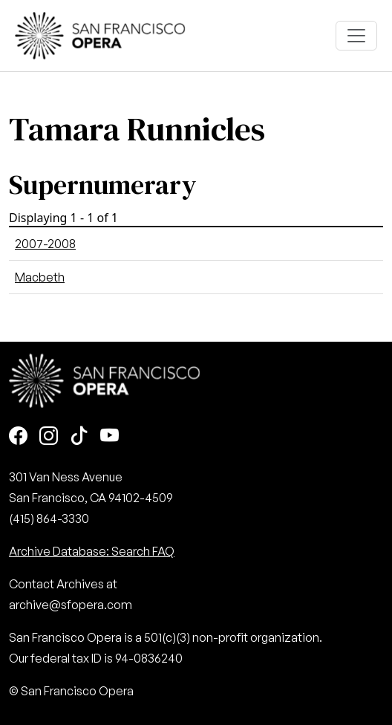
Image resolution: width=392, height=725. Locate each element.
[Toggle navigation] (356, 36)
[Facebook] (18, 437)
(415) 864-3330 (49, 518)
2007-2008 (45, 243)
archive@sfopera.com (70, 604)
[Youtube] (109, 437)
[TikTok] (79, 437)
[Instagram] (48, 437)
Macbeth (40, 277)
